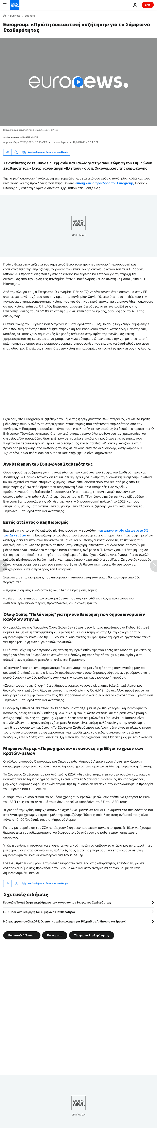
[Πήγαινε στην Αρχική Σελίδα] (14, 5)
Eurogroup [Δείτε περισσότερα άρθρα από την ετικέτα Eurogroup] (54, 935)
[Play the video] (78, 82)
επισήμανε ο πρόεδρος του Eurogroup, (104, 183)
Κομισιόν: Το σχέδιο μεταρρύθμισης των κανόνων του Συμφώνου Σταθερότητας (57, 902)
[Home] (4, 15)
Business (15, 16)
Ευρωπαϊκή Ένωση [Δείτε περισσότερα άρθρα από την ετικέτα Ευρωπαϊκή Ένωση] (21, 935)
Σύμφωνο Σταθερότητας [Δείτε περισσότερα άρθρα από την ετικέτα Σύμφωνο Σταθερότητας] (91, 935)
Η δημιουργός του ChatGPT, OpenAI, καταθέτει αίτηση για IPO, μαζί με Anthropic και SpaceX (64, 921)
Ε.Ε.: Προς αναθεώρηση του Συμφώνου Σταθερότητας (39, 912)
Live (148, 4)
